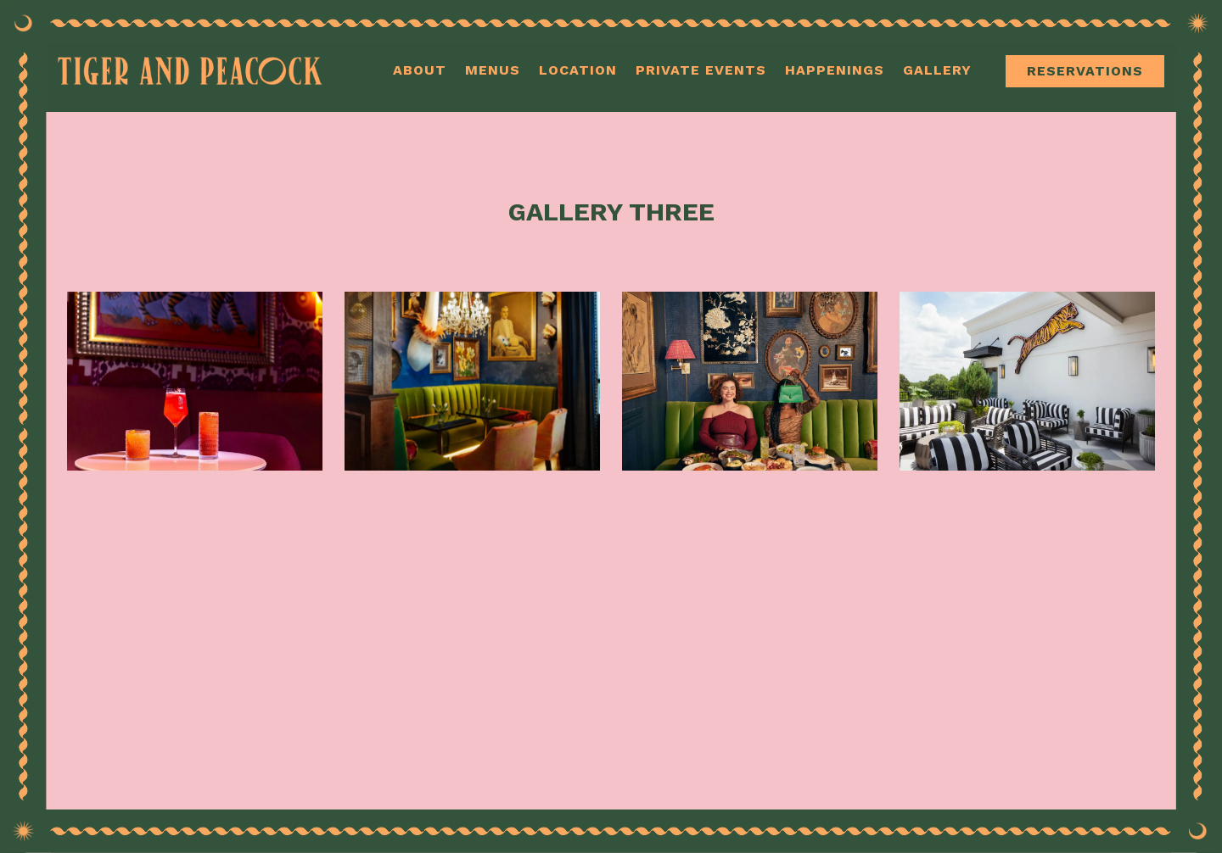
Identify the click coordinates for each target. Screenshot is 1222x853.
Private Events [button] (701, 70)
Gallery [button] (937, 70)
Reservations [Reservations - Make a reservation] (1085, 71)
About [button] (419, 70)
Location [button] (578, 70)
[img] (194, 381)
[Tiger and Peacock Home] (193, 68)
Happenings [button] (834, 70)
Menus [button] (492, 70)
